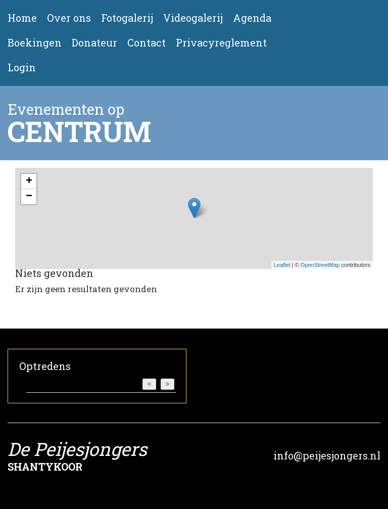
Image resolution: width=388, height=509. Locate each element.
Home (22, 18)
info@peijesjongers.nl (326, 455)
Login (22, 67)
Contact (146, 42)
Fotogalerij (127, 18)
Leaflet (282, 265)
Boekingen (35, 42)
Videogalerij (193, 18)
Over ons (69, 18)
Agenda (252, 18)
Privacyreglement (221, 42)
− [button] (29, 196)
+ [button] (29, 181)
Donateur (94, 42)
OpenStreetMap (320, 265)
